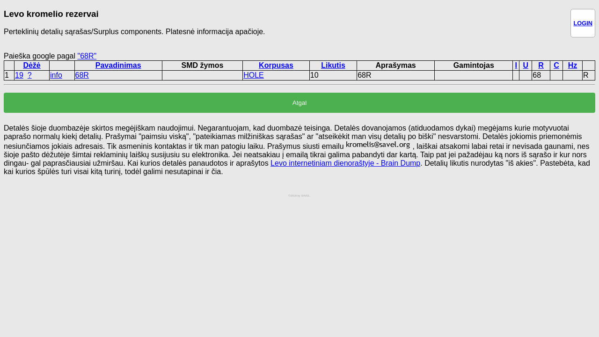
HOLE (253, 75)
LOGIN (582, 23)
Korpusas (276, 65)
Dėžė (31, 65)
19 (19, 75)
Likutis (333, 65)
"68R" (86, 56)
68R (82, 75)
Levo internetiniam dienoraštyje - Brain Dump (345, 163)
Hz (572, 65)
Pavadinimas (118, 65)
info (56, 75)
